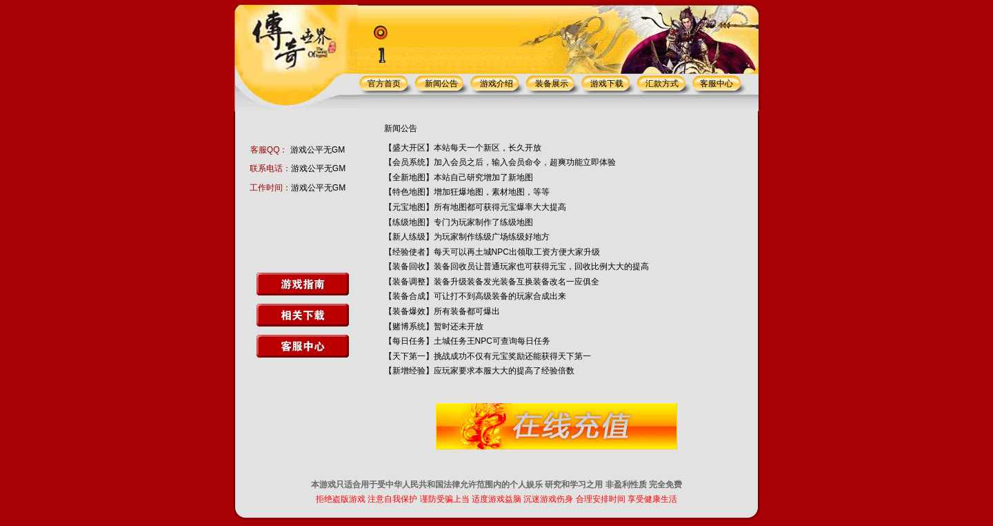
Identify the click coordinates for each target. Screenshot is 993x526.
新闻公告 (441, 83)
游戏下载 (606, 83)
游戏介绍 (496, 83)
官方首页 (384, 83)
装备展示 (551, 83)
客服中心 (716, 83)
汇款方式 (662, 83)
